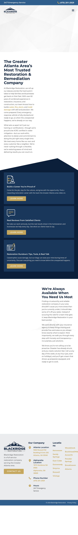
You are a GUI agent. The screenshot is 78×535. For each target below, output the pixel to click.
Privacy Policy (71, 503)
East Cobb (57, 461)
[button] (73, 10)
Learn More (16, 199)
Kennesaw (57, 450)
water (11, 107)
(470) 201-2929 (39, 481)
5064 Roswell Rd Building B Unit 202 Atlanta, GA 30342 (41, 452)
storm (20, 107)
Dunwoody (58, 464)
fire (16, 107)
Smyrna (56, 468)
